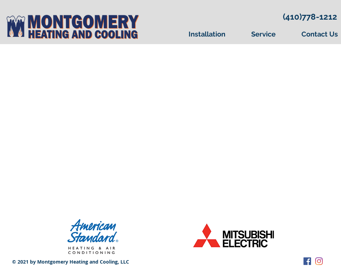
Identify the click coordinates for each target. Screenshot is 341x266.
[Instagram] (319, 261)
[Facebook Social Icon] (307, 261)
